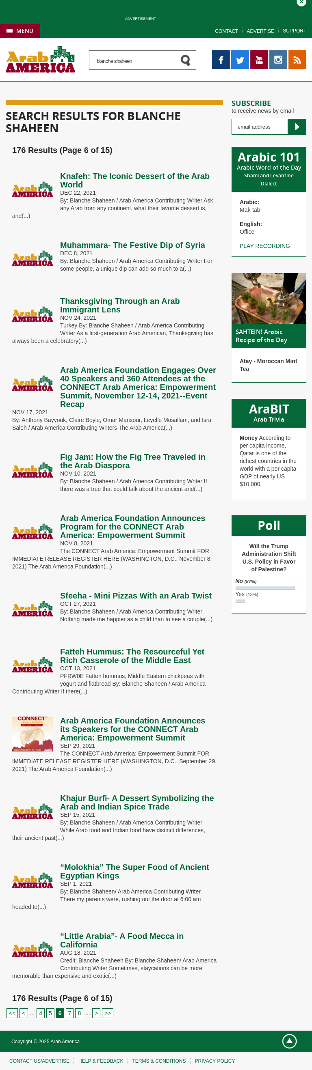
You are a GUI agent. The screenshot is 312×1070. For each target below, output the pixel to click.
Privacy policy (215, 1061)
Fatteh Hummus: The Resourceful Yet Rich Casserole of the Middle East (132, 656)
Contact (226, 31)
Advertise (260, 31)
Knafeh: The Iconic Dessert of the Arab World (135, 180)
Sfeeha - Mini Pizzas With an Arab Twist (136, 595)
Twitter (239, 54)
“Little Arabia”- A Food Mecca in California (122, 940)
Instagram (278, 54)
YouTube (259, 54)
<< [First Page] (12, 1013)
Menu (24, 30)
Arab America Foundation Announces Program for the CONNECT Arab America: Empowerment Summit (132, 527)
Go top (286, 1042)
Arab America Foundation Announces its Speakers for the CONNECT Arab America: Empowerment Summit (132, 729)
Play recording (265, 246)
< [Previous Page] (23, 1013)
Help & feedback (100, 1061)
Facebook (221, 54)
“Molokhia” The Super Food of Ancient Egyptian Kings (134, 871)
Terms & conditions (159, 1061)
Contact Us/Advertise (39, 1061)
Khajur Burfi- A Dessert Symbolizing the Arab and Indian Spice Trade (137, 802)
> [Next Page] (96, 1013)
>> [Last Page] (107, 1013)
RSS (294, 54)
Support (294, 31)
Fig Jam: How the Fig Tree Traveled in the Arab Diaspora (133, 461)
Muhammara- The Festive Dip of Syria (132, 245)
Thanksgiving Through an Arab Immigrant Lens (120, 305)
